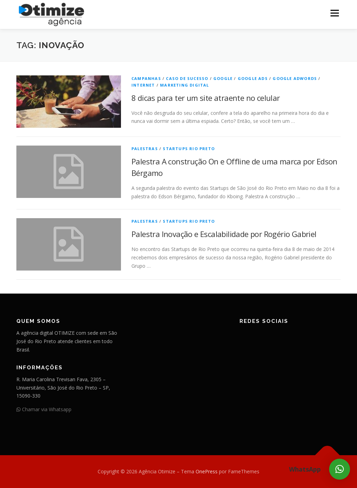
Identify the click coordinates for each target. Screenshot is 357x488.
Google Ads (253, 78)
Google (223, 78)
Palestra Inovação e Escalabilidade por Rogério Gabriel (224, 234)
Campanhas (146, 78)
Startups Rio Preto (189, 148)
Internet (143, 85)
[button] (339, 469)
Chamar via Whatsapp (43, 409)
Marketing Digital (184, 85)
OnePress (207, 471)
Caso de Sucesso (187, 78)
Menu (334, 13)
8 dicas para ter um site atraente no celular (205, 98)
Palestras (144, 148)
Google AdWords (295, 78)
